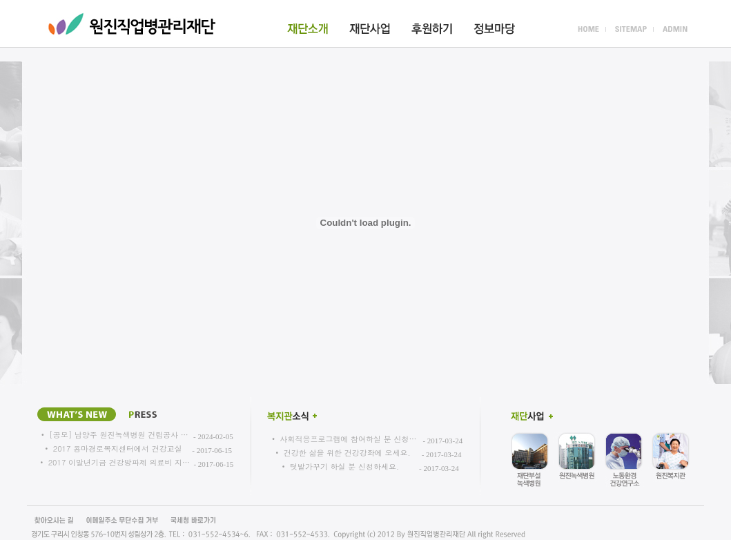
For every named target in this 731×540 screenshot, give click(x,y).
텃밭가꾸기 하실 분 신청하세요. (344, 466)
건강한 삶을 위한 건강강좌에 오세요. (347, 452)
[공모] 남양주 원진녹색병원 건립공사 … (118, 435)
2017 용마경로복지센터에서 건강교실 (117, 448)
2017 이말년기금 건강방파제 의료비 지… (119, 462)
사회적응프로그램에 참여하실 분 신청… (348, 439)
